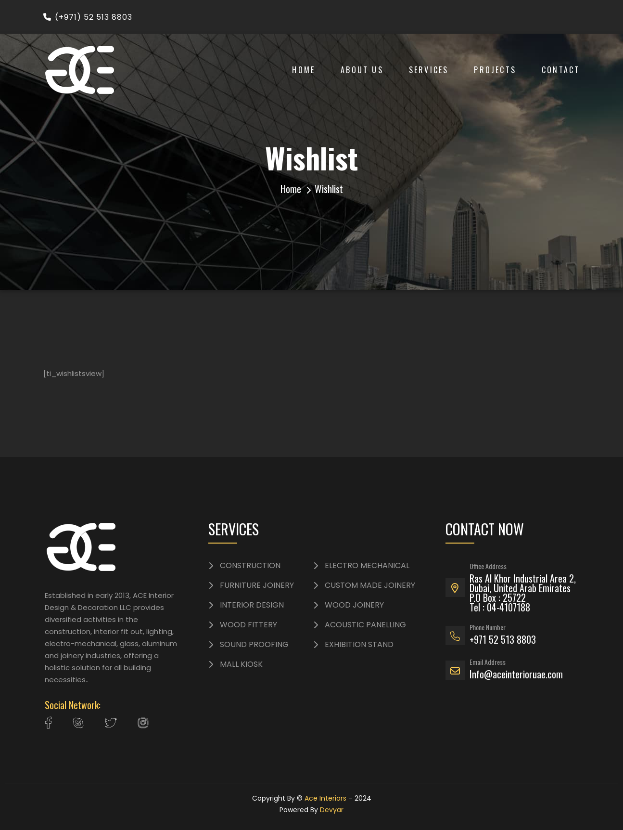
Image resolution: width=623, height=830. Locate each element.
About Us (362, 70)
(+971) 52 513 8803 (87, 17)
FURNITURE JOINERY (257, 585)
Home (303, 70)
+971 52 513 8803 (503, 639)
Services (429, 70)
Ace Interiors (325, 798)
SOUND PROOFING (254, 644)
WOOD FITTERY (248, 625)
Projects (495, 70)
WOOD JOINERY (354, 605)
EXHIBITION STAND (359, 644)
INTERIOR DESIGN (252, 605)
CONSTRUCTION (250, 566)
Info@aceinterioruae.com (516, 674)
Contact (561, 70)
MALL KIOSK (241, 664)
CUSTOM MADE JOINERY (370, 585)
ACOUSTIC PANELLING (365, 625)
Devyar (331, 810)
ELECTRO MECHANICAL (367, 566)
